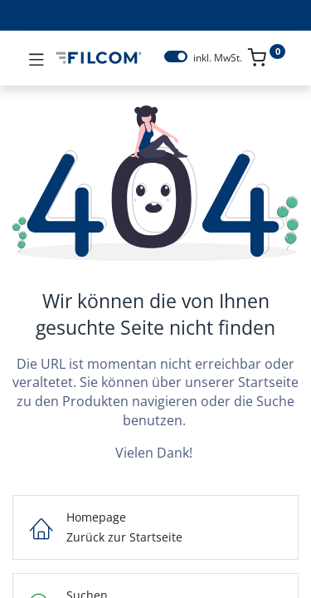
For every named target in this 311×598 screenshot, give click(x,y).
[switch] (175, 56)
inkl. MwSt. (217, 58)
